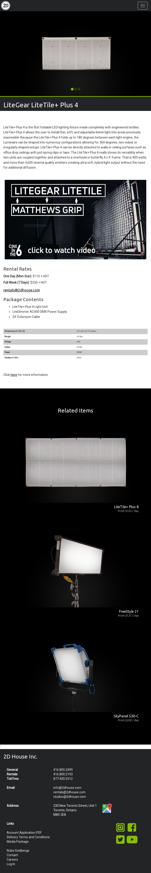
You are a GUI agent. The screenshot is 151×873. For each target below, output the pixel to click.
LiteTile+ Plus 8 (126, 507)
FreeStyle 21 (129, 611)
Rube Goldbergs (18, 850)
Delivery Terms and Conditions (28, 837)
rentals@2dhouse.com (21, 290)
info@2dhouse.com (67, 787)
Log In (11, 864)
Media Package (18, 841)
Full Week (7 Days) (16, 282)
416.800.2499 (63, 770)
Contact (12, 855)
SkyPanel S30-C (126, 716)
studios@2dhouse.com (69, 796)
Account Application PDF (24, 832)
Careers (12, 859)
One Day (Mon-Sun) (17, 276)
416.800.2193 (63, 774)
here (14, 375)
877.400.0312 (63, 778)
